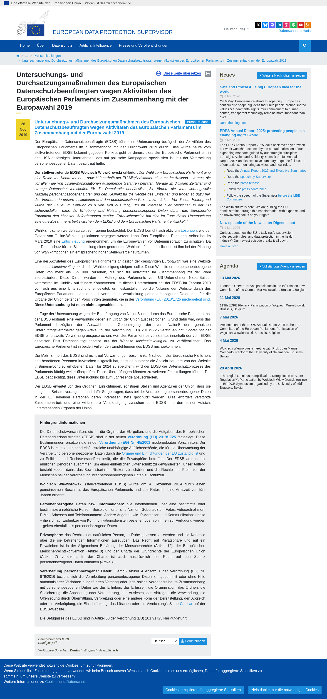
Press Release (197, 122)
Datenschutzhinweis (294, 31)
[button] (158, 73)
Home (25, 45)
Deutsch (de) (235, 29)
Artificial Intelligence (95, 45)
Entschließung (73, 241)
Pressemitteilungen (47, 56)
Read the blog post (233, 123)
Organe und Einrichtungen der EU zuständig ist (160, 453)
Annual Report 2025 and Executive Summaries (273, 170)
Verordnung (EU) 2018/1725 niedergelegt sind (172, 299)
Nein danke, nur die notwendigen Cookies (285, 690)
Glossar (187, 604)
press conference (254, 189)
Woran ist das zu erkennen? (108, 3)
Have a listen (229, 246)
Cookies (51, 682)
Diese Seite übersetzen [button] (182, 73)
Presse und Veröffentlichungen (143, 45)
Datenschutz (62, 45)
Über (41, 45)
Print (208, 74)
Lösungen (189, 230)
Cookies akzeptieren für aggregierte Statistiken (203, 690)
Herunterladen (193, 641)
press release (250, 183)
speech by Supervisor (255, 176)
